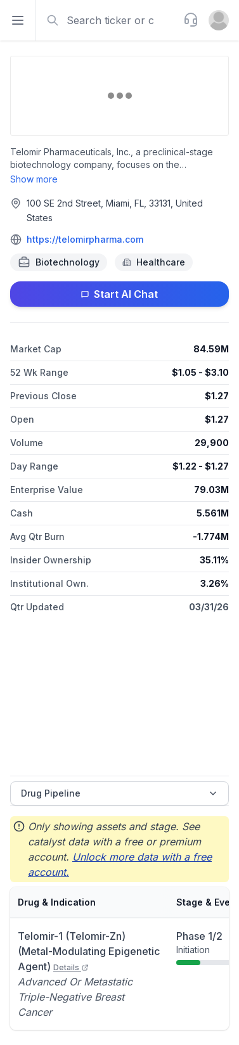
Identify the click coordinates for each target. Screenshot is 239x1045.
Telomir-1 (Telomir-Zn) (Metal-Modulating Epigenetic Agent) (89, 951)
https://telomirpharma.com (85, 239)
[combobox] (108, 20)
